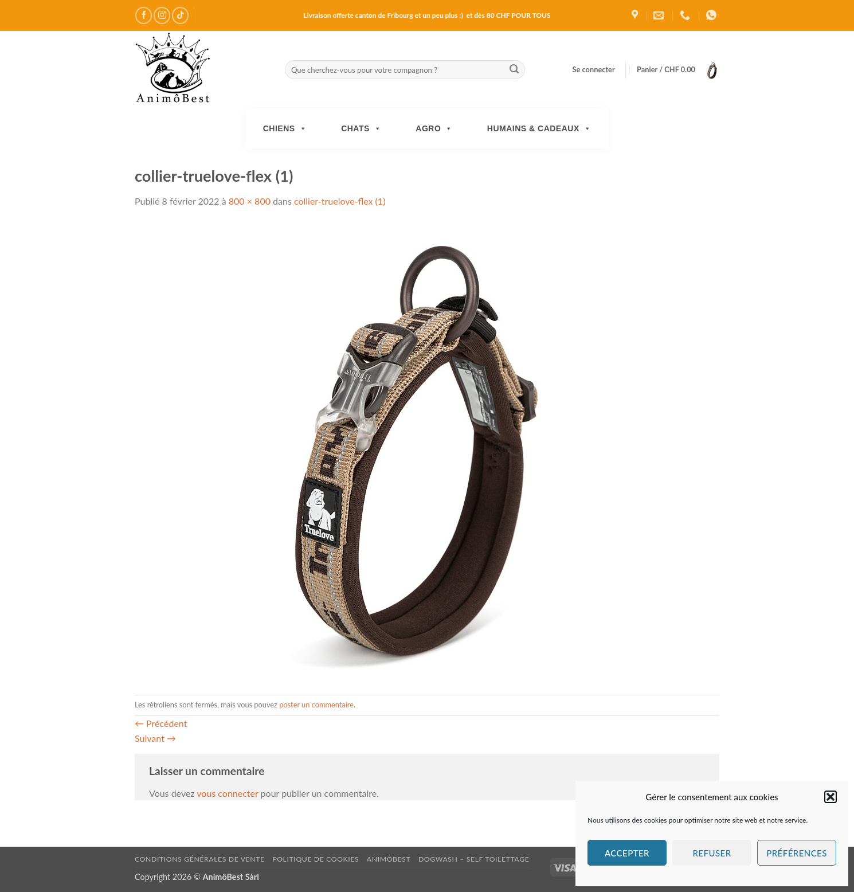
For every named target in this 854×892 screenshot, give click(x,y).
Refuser (711, 853)
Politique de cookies (315, 859)
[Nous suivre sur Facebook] (143, 15)
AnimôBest (389, 859)
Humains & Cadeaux (539, 128)
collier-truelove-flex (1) (340, 200)
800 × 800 (250, 200)
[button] (830, 797)
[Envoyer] (514, 70)
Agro (434, 128)
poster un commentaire (316, 704)
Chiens (285, 128)
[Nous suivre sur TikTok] (180, 15)
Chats (361, 128)
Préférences (796, 853)
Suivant (155, 738)
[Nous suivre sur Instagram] (162, 15)
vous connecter (227, 793)
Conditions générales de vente (200, 859)
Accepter (627, 853)
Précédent (161, 723)
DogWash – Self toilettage (473, 859)
